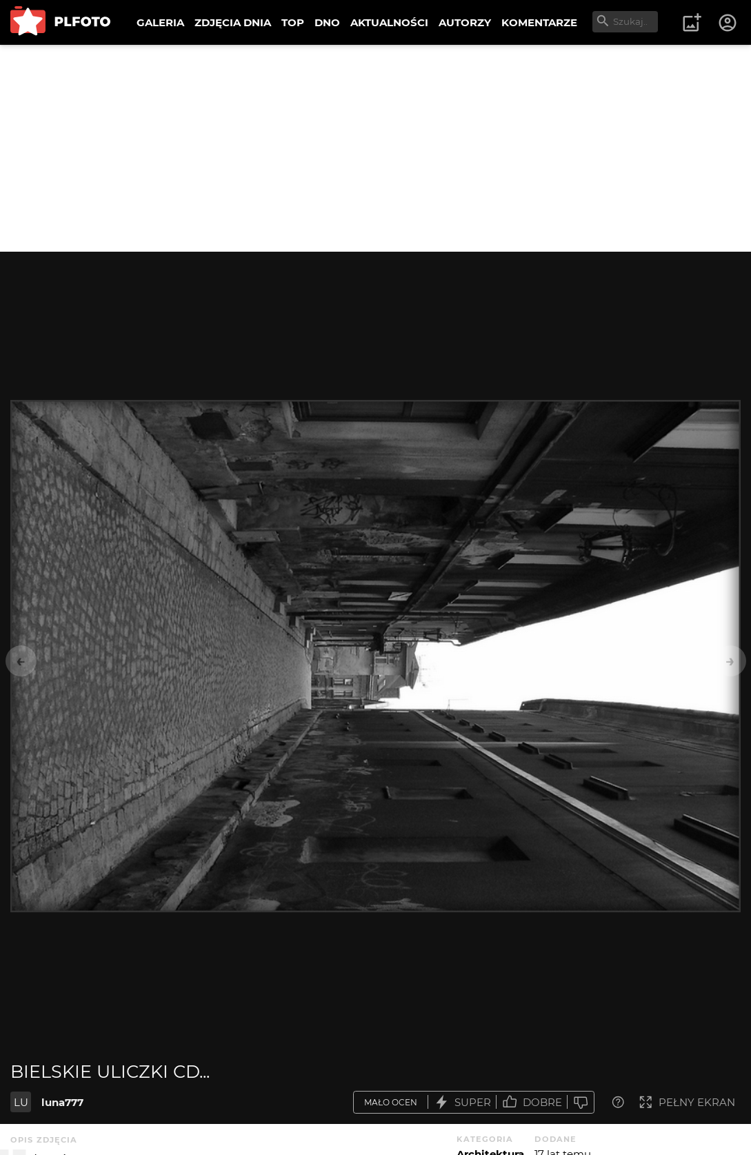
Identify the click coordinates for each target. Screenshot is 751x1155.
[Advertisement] (375, 148)
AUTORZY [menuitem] (465, 22)
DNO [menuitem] (327, 22)
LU (21, 1102)
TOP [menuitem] (292, 22)
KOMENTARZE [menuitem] (539, 22)
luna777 (62, 1102)
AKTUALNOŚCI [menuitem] (389, 22)
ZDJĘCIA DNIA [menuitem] (232, 22)
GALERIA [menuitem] (160, 22)
